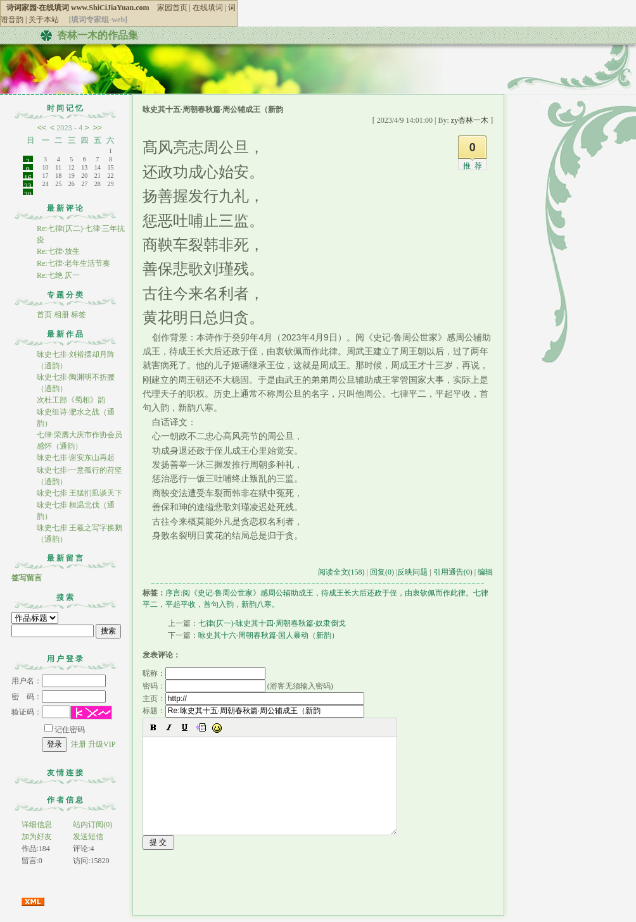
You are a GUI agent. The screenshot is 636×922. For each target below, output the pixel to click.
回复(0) (382, 572)
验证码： (40, 711)
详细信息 (37, 824)
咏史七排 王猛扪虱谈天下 (79, 493)
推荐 (474, 165)
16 (28, 175)
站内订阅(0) (92, 824)
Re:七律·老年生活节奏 (73, 263)
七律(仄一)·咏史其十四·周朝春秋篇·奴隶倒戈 (272, 623)
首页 (44, 314)
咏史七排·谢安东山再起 (76, 457)
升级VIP (101, 744)
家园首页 (172, 7)
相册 (61, 314)
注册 (78, 744)
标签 (78, 314)
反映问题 (412, 572)
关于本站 (44, 19)
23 (28, 184)
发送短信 (88, 836)
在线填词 (208, 7)
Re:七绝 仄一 (59, 275)
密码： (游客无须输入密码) (238, 686)
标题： (253, 710)
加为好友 (37, 836)
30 (28, 192)
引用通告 (453, 572)
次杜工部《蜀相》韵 (71, 400)
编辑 (485, 572)
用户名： (58, 680)
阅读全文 (341, 572)
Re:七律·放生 (58, 251)
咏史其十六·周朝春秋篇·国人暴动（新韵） (268, 635)
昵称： (204, 673)
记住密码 (64, 729)
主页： (253, 698)
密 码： (58, 696)
